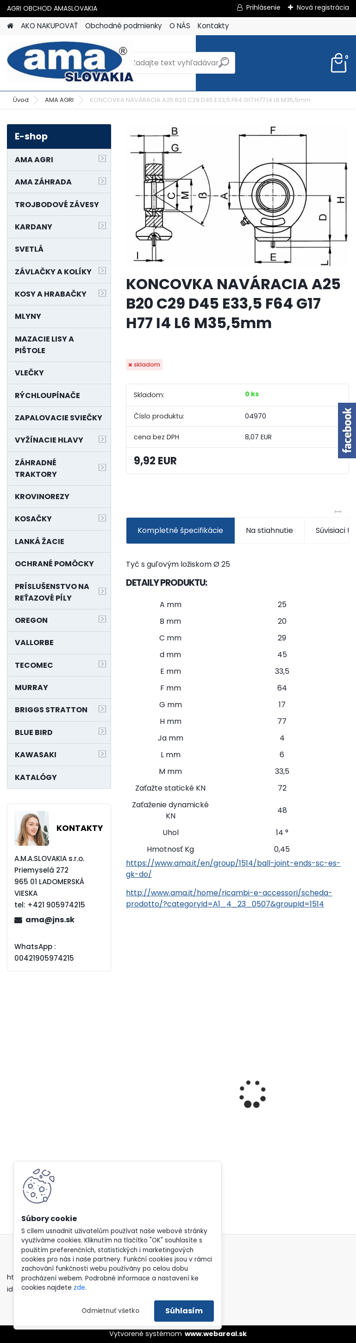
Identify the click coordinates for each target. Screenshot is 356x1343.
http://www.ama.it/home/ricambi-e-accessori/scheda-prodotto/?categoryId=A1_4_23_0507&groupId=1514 (229, 898)
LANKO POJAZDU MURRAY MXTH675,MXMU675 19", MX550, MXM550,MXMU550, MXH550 (176, 1089)
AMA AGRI (59, 99)
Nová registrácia (323, 7)
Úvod (21, 99)
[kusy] (264, 1169)
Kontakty (213, 26)
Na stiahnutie (269, 530)
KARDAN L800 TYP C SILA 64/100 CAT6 (290, 1087)
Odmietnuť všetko (110, 1310)
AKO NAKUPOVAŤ (49, 26)
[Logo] (70, 63)
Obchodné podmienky (123, 26)
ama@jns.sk (50, 919)
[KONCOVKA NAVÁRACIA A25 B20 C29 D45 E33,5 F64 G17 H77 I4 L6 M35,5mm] (237, 196)
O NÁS (179, 26)
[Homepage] (10, 26)
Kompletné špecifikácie (180, 530)
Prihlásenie (263, 7)
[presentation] (131, 1077)
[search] (224, 66)
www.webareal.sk (216, 1333)
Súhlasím (184, 1310)
